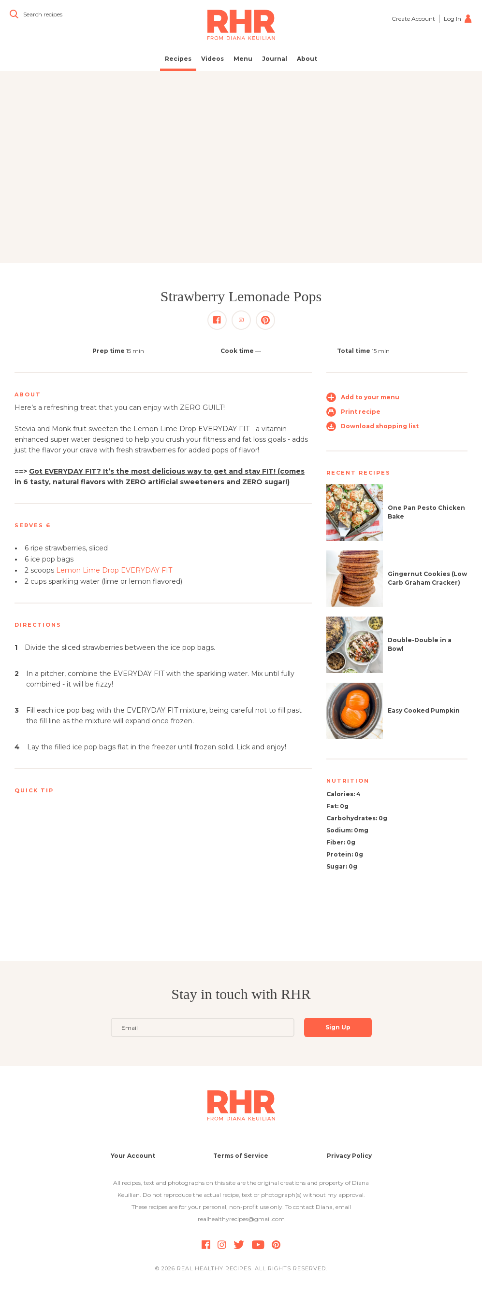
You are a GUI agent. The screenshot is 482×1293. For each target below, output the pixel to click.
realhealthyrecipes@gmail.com (241, 1219)
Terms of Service (240, 1155)
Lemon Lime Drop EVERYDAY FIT (114, 570)
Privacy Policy (349, 1155)
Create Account (413, 18)
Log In (458, 18)
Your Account (133, 1155)
